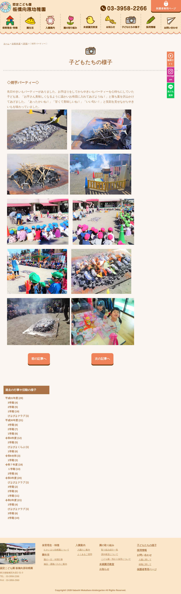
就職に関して (145, 564)
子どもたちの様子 (147, 545)
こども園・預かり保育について (116, 559)
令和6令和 (11, 455)
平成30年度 (11, 420)
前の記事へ (38, 358)
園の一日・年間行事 (53, 559)
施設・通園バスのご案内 (55, 564)
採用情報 (142, 550)
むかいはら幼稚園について (56, 550)
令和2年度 (11, 500)
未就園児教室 (106, 564)
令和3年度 (11, 478)
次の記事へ (102, 358)
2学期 (11, 407)
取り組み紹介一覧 (109, 550)
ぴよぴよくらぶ (16, 447)
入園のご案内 (83, 550)
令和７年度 (11, 464)
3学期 (11, 402)
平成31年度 (11, 398)
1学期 (11, 411)
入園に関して (145, 559)
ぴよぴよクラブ (16, 415)
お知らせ (104, 569)
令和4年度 (11, 438)
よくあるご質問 (84, 554)
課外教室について (109, 554)
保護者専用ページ (147, 569)
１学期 (11, 469)
